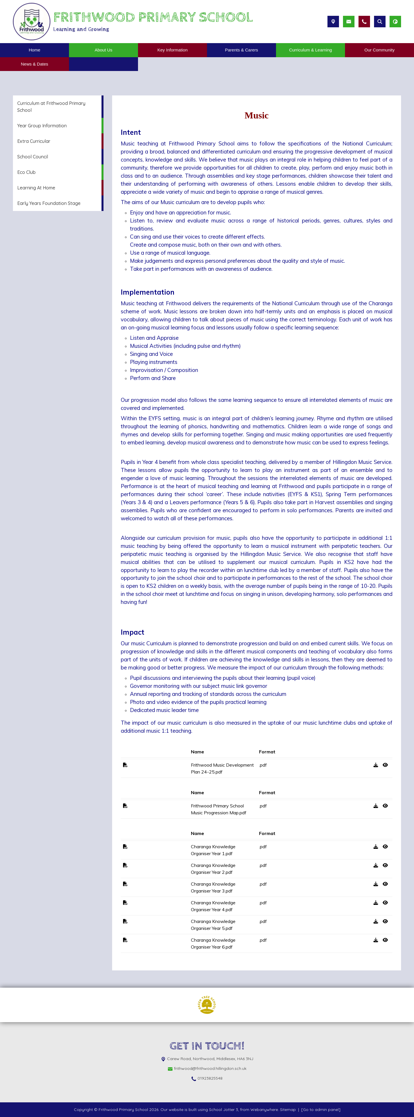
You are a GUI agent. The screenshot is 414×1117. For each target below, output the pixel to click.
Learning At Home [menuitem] (36, 188)
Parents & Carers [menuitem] (241, 49)
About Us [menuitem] (103, 49)
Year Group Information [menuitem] (42, 125)
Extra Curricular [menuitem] (33, 141)
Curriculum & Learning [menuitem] (310, 49)
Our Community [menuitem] (379, 49)
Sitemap (288, 1109)
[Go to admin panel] (320, 1109)
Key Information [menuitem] (172, 49)
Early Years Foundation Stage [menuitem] (48, 203)
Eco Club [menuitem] (26, 172)
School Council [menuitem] (32, 157)
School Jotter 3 (223, 1109)
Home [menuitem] (34, 49)
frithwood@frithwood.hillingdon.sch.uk (210, 1068)
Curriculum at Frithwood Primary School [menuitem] (51, 106)
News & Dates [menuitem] (34, 64)
